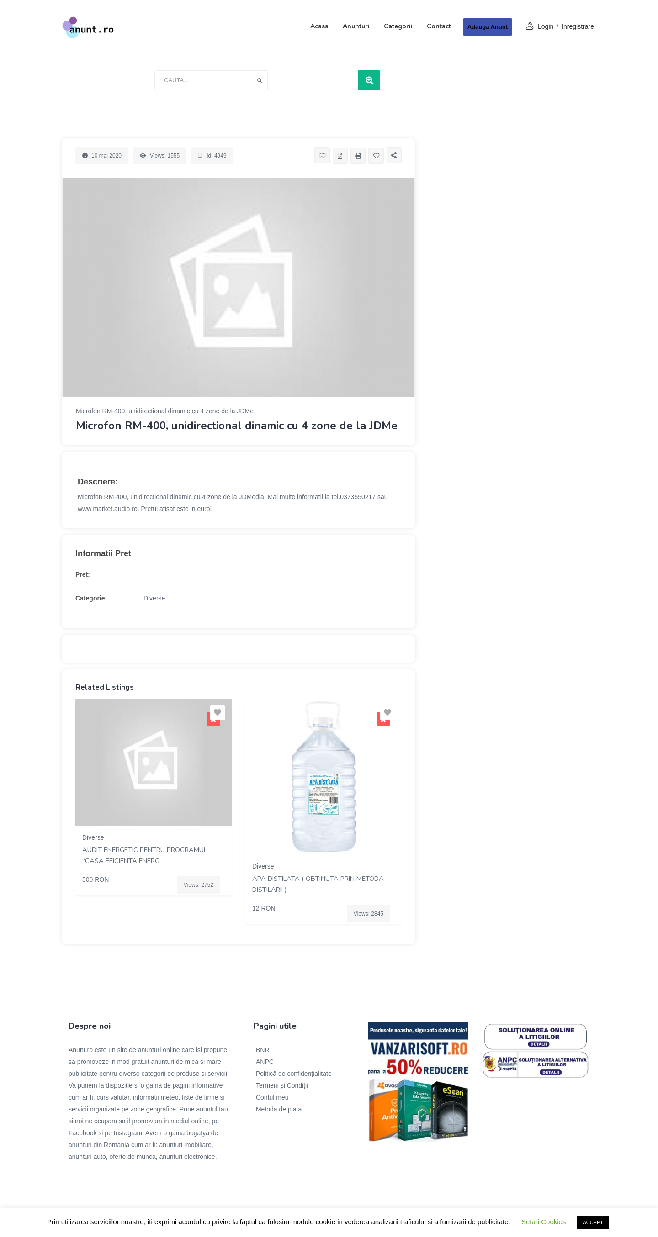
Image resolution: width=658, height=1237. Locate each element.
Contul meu (272, 1097)
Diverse (154, 598)
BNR (263, 1049)
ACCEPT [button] (593, 1222)
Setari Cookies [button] (543, 1222)
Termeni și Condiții (282, 1085)
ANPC (265, 1061)
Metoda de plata (279, 1109)
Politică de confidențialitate (294, 1073)
